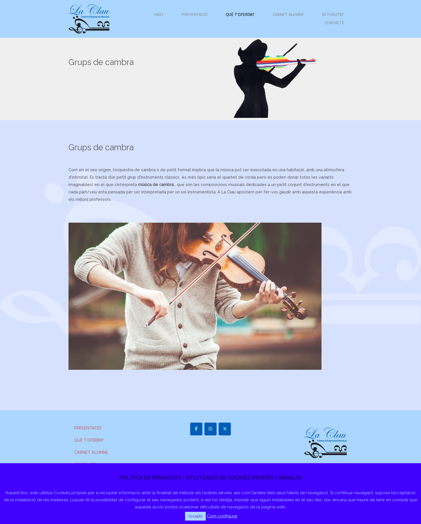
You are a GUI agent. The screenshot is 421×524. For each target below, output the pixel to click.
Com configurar (222, 516)
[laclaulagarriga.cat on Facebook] (196, 429)
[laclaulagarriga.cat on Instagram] (210, 429)
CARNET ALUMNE (288, 14)
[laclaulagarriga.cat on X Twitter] (225, 429)
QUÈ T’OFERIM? (240, 14)
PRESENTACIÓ (195, 14)
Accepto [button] (195, 516)
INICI (158, 14)
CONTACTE (334, 22)
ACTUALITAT (333, 14)
